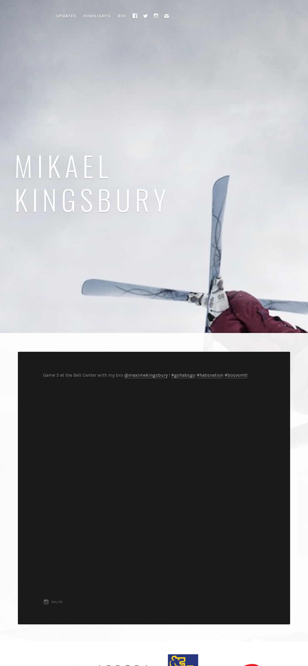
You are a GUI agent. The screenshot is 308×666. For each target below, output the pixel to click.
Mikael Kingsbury (92, 182)
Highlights (97, 15)
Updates (66, 15)
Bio (122, 15)
